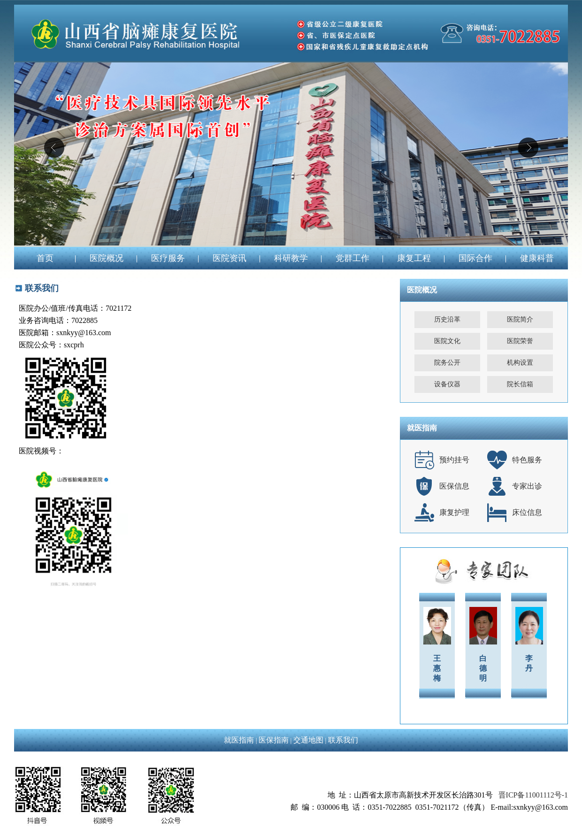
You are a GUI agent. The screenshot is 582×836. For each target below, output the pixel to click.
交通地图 (308, 740)
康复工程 (414, 258)
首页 (45, 258)
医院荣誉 (520, 341)
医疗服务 (168, 258)
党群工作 (352, 258)
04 (291, 153)
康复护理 (454, 512)
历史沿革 (447, 319)
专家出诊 (527, 486)
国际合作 (475, 258)
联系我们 (343, 740)
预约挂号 (454, 460)
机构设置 (520, 362)
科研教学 (291, 258)
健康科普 (537, 258)
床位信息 (527, 512)
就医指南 (239, 740)
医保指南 (274, 740)
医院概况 (106, 258)
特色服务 (527, 460)
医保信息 (454, 486)
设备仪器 (447, 384)
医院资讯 (229, 258)
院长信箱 (520, 384)
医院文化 (447, 341)
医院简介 (520, 319)
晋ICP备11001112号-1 (533, 795)
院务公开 (447, 362)
